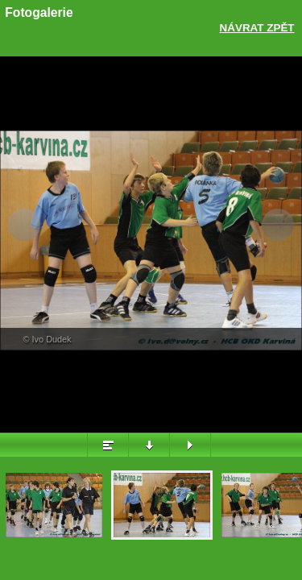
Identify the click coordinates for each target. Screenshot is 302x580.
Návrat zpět (257, 28)
